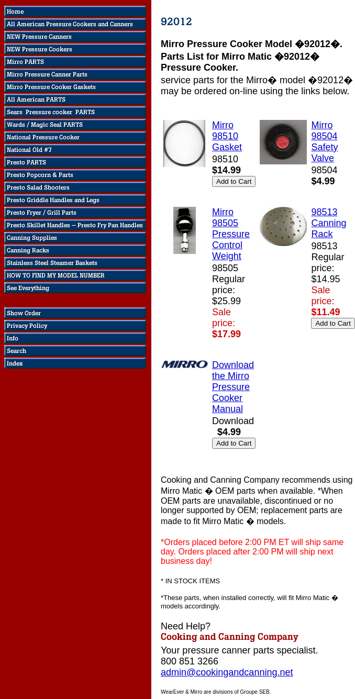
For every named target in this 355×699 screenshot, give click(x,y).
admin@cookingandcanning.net (227, 672)
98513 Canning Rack (328, 223)
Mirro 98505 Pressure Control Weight (231, 234)
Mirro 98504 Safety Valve (324, 141)
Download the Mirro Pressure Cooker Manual (233, 387)
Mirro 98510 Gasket (227, 136)
